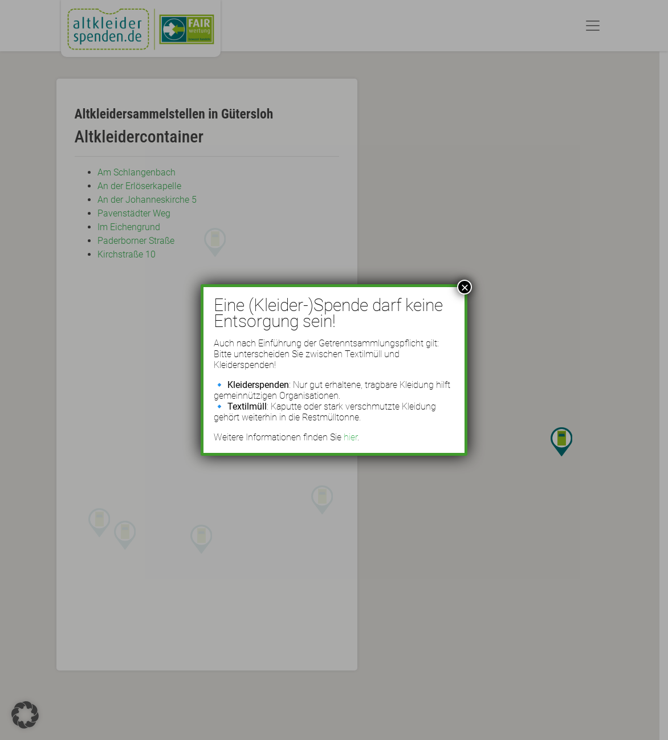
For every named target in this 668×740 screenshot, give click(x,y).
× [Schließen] (465, 287)
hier (350, 437)
